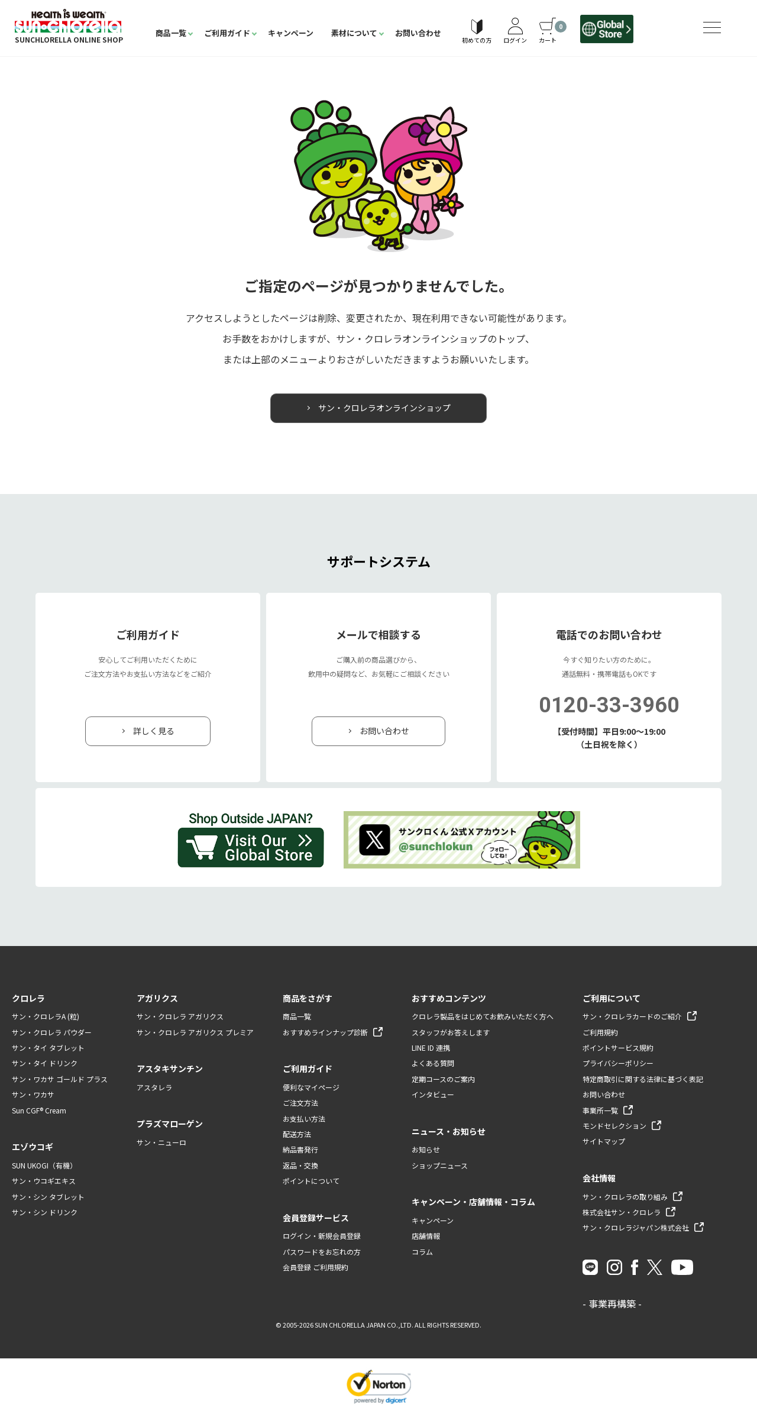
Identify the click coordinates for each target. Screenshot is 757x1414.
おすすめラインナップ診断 (325, 1032)
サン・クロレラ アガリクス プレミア (195, 1032)
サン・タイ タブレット (48, 1048)
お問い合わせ (418, 32)
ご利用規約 (600, 1032)
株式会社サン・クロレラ (622, 1213)
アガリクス (157, 998)
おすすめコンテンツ (449, 998)
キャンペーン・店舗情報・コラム (473, 1202)
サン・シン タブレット (48, 1197)
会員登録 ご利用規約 (315, 1268)
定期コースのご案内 (443, 1079)
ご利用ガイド (227, 32)
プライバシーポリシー (618, 1063)
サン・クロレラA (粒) (45, 1017)
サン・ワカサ (33, 1095)
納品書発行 (300, 1150)
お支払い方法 (304, 1118)
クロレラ (28, 998)
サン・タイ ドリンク (44, 1063)
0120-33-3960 (609, 705)
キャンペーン (290, 32)
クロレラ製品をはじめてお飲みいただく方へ (483, 1017)
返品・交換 (300, 1166)
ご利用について (611, 998)
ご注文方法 (300, 1103)
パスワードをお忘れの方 (322, 1252)
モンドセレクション (614, 1126)
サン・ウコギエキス (44, 1181)
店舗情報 (426, 1236)
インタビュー (433, 1095)
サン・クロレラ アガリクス (180, 1017)
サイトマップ (604, 1142)
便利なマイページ (311, 1088)
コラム (422, 1252)
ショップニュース (440, 1166)
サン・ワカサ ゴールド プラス (60, 1079)
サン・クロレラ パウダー (52, 1032)
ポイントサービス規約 (618, 1048)
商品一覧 (171, 32)
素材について (354, 32)
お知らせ (426, 1150)
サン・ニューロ (161, 1143)
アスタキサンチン (170, 1069)
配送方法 (297, 1134)
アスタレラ (154, 1088)
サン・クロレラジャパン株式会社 (636, 1228)
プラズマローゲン (170, 1124)
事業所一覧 (600, 1110)
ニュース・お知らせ (449, 1131)
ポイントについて (311, 1181)
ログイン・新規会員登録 (322, 1236)
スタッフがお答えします (451, 1032)
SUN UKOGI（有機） (44, 1166)
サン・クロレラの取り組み (625, 1197)
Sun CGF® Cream (39, 1110)
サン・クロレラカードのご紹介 (632, 1017)
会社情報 (599, 1178)
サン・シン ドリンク (44, 1213)
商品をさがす (307, 998)
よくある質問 (433, 1063)
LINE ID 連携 (431, 1048)
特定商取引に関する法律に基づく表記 (643, 1079)
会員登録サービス (316, 1217)
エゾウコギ (32, 1147)
